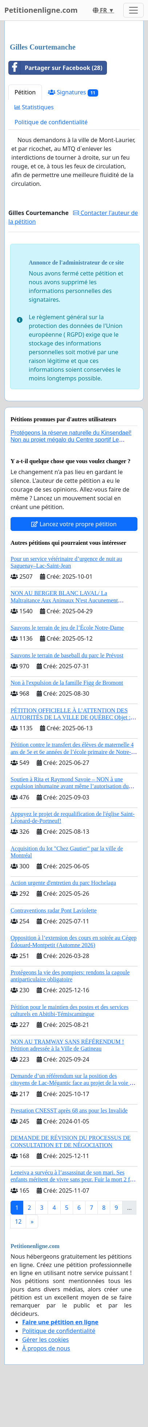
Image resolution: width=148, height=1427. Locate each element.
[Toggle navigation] (133, 10)
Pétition (25, 92)
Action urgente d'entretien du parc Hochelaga (63, 883)
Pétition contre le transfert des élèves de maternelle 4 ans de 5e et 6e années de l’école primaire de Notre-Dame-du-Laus (72, 752)
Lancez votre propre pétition (73, 524)
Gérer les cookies (45, 1340)
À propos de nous (46, 1348)
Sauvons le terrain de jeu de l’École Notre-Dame (67, 628)
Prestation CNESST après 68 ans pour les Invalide (69, 1110)
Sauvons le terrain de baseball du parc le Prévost (67, 655)
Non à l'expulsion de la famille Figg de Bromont (67, 683)
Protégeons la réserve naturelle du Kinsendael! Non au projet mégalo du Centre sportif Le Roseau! (71, 440)
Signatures (73, 92)
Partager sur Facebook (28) (55, 67)
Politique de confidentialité (51, 122)
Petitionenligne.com (41, 10)
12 (18, 1221)
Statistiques (34, 107)
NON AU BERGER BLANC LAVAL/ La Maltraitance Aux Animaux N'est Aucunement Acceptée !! (64, 600)
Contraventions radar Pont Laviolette (54, 910)
